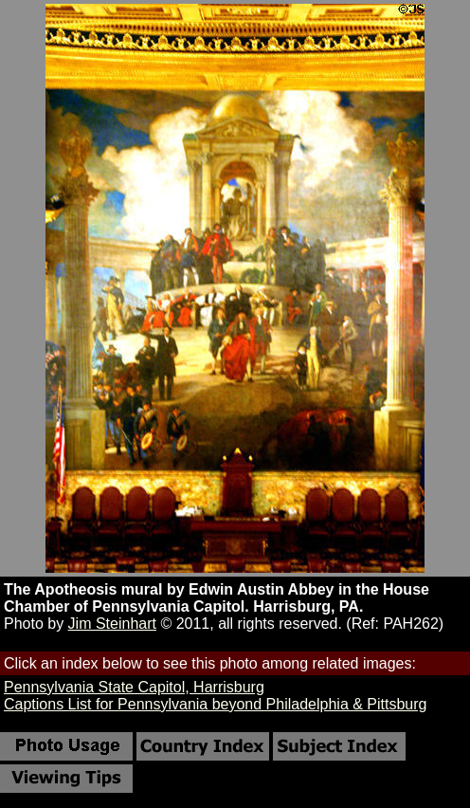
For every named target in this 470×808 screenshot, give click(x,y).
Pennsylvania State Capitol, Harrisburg (134, 687)
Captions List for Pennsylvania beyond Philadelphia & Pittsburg (215, 704)
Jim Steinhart (112, 623)
